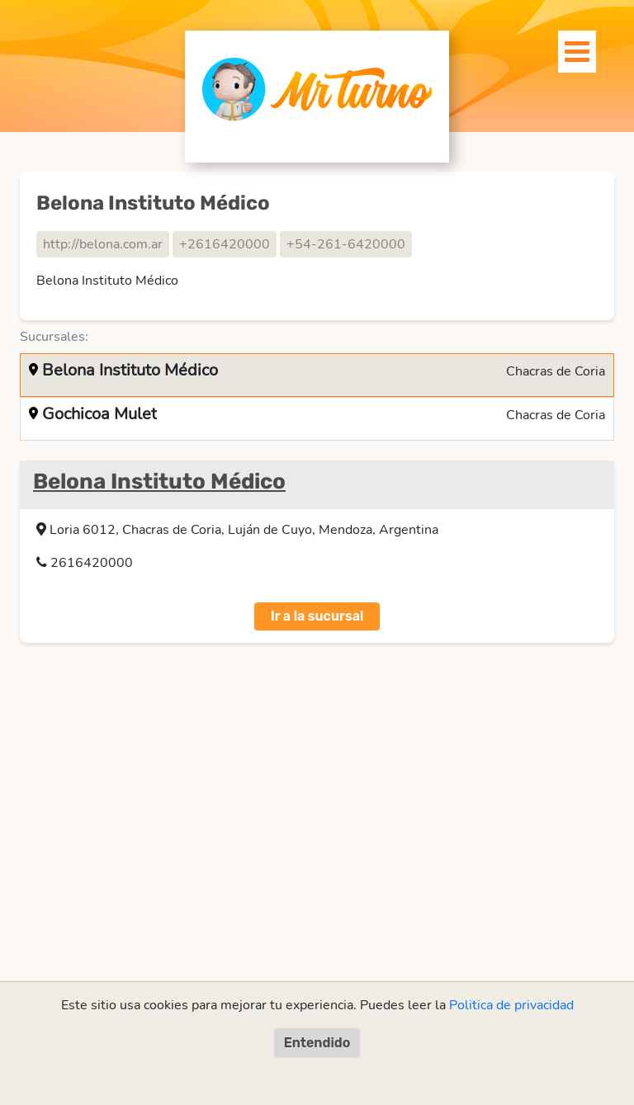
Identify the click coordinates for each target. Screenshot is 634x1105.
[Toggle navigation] (568, 47)
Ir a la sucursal (317, 616)
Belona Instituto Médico (159, 481)
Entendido (317, 1043)
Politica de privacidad (511, 1005)
